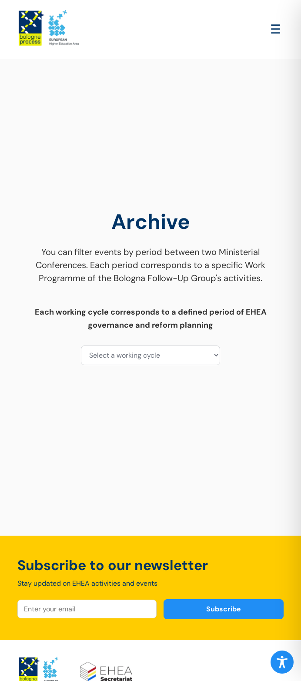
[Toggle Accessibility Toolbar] (282, 662)
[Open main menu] (276, 29)
